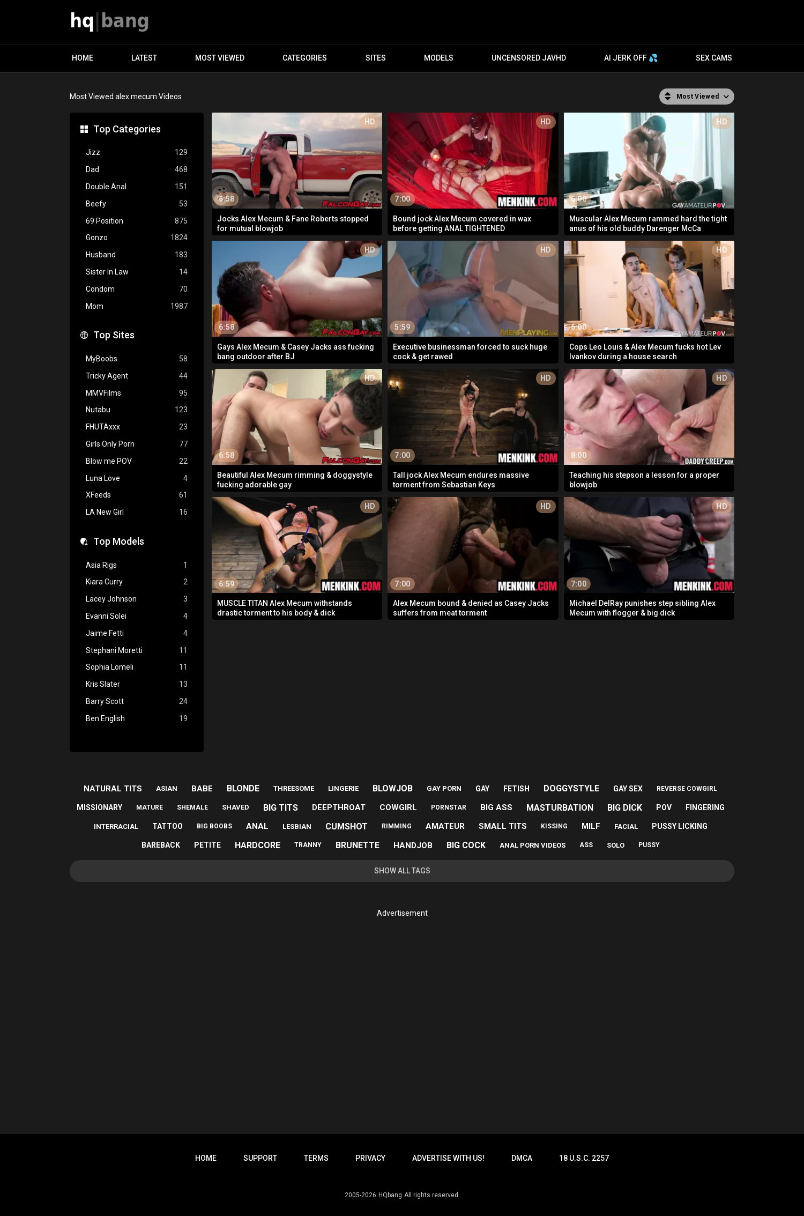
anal (257, 826)
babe (202, 789)
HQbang (390, 1195)
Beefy (137, 204)
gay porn (444, 788)
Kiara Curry (137, 582)
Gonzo (137, 237)
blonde (243, 788)
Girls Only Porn (137, 444)
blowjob (393, 788)
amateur (445, 826)
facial (626, 826)
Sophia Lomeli (137, 667)
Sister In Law (137, 272)
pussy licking (680, 826)
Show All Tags (402, 870)
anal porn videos (532, 845)
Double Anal (137, 186)
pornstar (448, 807)
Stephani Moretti (137, 650)
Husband (137, 254)
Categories (304, 58)
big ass (496, 807)
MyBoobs (137, 359)
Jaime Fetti (137, 633)
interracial (116, 826)
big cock (466, 845)
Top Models (118, 541)
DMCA (521, 1158)
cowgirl (398, 807)
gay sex (628, 788)
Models (438, 58)
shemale (192, 807)
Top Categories (127, 129)
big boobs (214, 826)
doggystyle (571, 788)
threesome (293, 788)
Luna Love (137, 478)
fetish (516, 788)
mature (149, 807)
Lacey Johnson (137, 599)
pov (664, 807)
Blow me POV (137, 461)
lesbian (296, 826)
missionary (99, 807)
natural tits (113, 789)
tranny (308, 845)
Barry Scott (137, 701)
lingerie (343, 788)
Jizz (137, 152)
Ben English (137, 718)
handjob (413, 845)
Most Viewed (219, 58)
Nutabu (137, 409)
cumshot (346, 826)
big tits (280, 808)
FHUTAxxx (137, 427)
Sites (376, 58)
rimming (397, 826)
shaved (235, 807)
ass (586, 845)
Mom (137, 306)
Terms (316, 1158)
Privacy (370, 1158)
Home (82, 58)
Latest (144, 58)
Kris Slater (137, 684)
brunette (357, 845)
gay (482, 788)
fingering (705, 807)
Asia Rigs (137, 565)
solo (615, 845)
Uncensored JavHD (529, 58)
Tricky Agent (137, 376)
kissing (554, 826)
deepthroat (339, 807)
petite (207, 845)
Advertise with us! (448, 1158)
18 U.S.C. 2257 (584, 1158)
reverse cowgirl (687, 788)
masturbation (559, 808)
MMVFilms (137, 393)
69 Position (137, 221)
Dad (137, 169)
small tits (503, 826)
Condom (137, 289)
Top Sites (114, 334)
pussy (649, 845)
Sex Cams (714, 58)
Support (260, 1158)
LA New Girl (137, 512)
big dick (624, 808)
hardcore (257, 845)
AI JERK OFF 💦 (631, 58)
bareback (161, 845)
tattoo (167, 826)
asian (166, 788)
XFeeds (137, 495)
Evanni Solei (137, 616)
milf (591, 826)
